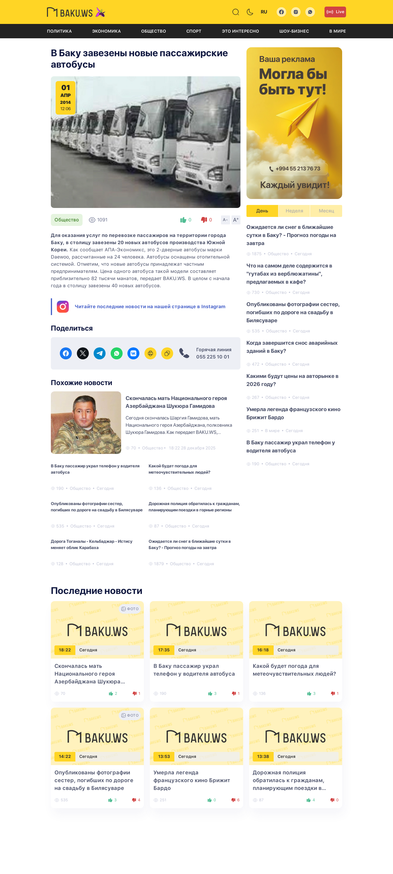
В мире (337, 31)
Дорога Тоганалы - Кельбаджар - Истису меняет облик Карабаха (91, 544)
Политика (59, 31)
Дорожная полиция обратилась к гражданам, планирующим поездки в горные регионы (194, 506)
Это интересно (240, 31)
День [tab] (262, 211)
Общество (153, 31)
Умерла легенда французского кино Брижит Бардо (293, 413)
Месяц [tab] (326, 211)
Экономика (106, 31)
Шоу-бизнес (294, 31)
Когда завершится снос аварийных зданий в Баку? (292, 347)
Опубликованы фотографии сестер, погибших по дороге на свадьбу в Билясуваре (97, 506)
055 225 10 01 (212, 357)
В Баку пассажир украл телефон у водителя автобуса (95, 469)
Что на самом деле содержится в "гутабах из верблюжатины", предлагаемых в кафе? (289, 273)
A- (225, 219)
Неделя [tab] (294, 211)
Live (335, 12)
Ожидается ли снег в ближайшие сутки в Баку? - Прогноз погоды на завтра (190, 544)
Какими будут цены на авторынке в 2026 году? (292, 380)
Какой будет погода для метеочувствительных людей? (179, 469)
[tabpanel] (294, 345)
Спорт (193, 31)
